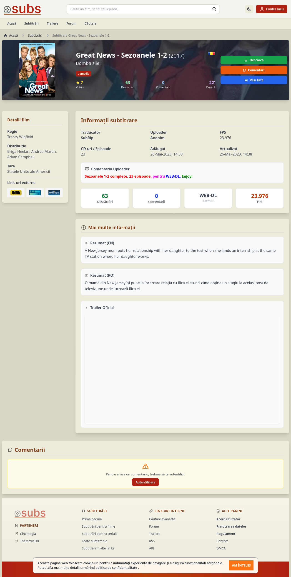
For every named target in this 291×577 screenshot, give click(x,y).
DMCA (221, 548)
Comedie (83, 74)
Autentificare (146, 482)
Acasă (11, 23)
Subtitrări (31, 23)
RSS (152, 541)
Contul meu (272, 9)
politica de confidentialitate (116, 567)
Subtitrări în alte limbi (98, 548)
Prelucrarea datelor (231, 526)
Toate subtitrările (94, 541)
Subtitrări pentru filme (98, 526)
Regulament (225, 533)
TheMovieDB (27, 541)
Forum (71, 23)
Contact (222, 541)
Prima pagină (92, 519)
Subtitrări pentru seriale (100, 533)
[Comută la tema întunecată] (249, 9)
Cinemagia (25, 533)
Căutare (91, 23)
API (151, 548)
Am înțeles (241, 565)
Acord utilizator (228, 519)
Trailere (52, 23)
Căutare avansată (162, 519)
